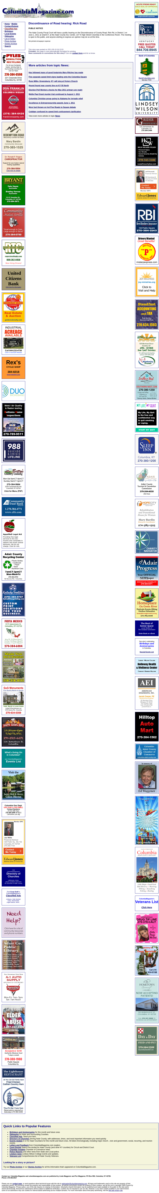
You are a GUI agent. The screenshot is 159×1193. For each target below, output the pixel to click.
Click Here (146, 907)
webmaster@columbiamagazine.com (74, 1183)
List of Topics (10, 39)
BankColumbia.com (147, 78)
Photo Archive (10, 41)
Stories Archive (11, 44)
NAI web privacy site (116, 1190)
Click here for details (13, 170)
